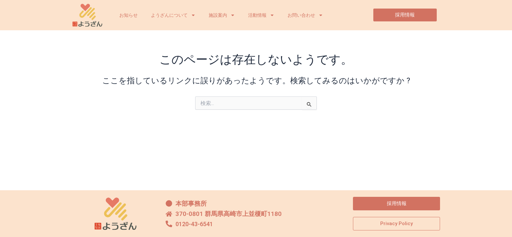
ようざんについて (173, 15)
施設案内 (222, 15)
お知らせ (128, 15)
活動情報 (261, 15)
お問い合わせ (305, 15)
